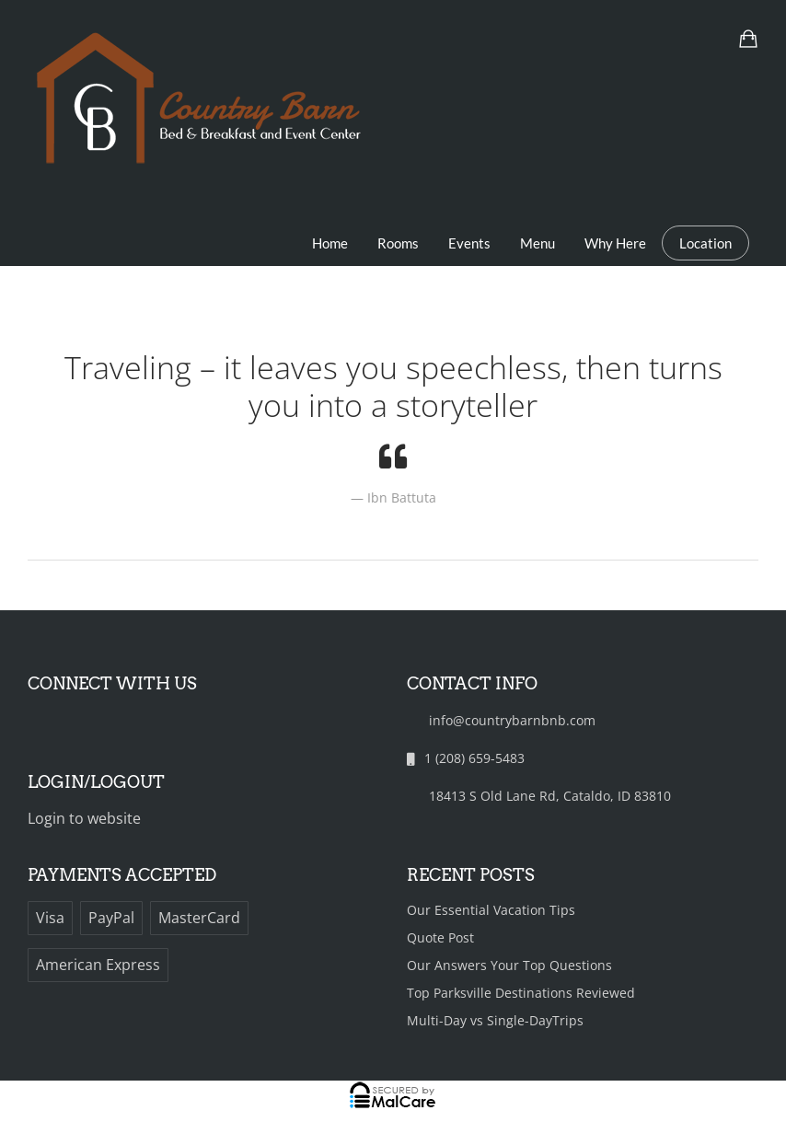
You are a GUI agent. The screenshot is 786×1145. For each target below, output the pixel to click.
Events (469, 243)
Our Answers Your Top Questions (509, 965)
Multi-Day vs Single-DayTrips (495, 1020)
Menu (537, 243)
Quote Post (440, 937)
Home (330, 243)
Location (705, 243)
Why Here (615, 243)
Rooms (398, 243)
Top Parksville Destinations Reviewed (521, 992)
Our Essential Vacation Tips (491, 910)
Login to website (84, 818)
